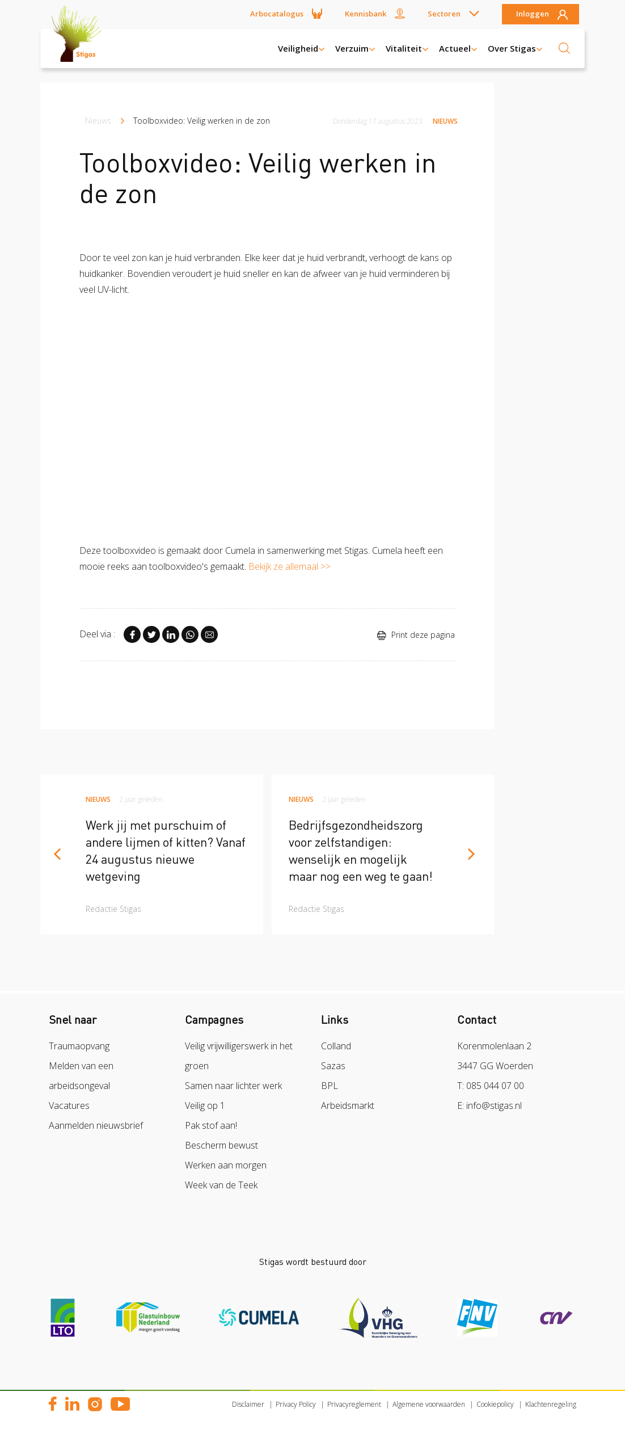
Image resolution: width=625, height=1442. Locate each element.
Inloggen (532, 14)
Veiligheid (298, 48)
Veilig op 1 (205, 1105)
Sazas (333, 1066)
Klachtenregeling (550, 1404)
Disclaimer (248, 1404)
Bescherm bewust (221, 1145)
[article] (151, 854)
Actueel (455, 48)
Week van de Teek (221, 1185)
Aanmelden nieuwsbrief (96, 1125)
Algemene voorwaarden (428, 1404)
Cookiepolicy (495, 1404)
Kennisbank (365, 14)
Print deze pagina (415, 634)
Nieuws (98, 120)
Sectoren (444, 14)
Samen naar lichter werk (233, 1085)
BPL (329, 1085)
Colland (336, 1046)
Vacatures (69, 1105)
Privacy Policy (296, 1404)
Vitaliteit (404, 48)
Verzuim (352, 48)
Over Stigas (512, 48)
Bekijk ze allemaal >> (289, 566)
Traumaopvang (79, 1046)
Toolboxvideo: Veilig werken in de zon (201, 120)
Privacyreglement (354, 1404)
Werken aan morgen (226, 1165)
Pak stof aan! (211, 1125)
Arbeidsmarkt (347, 1105)
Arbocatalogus (276, 14)
